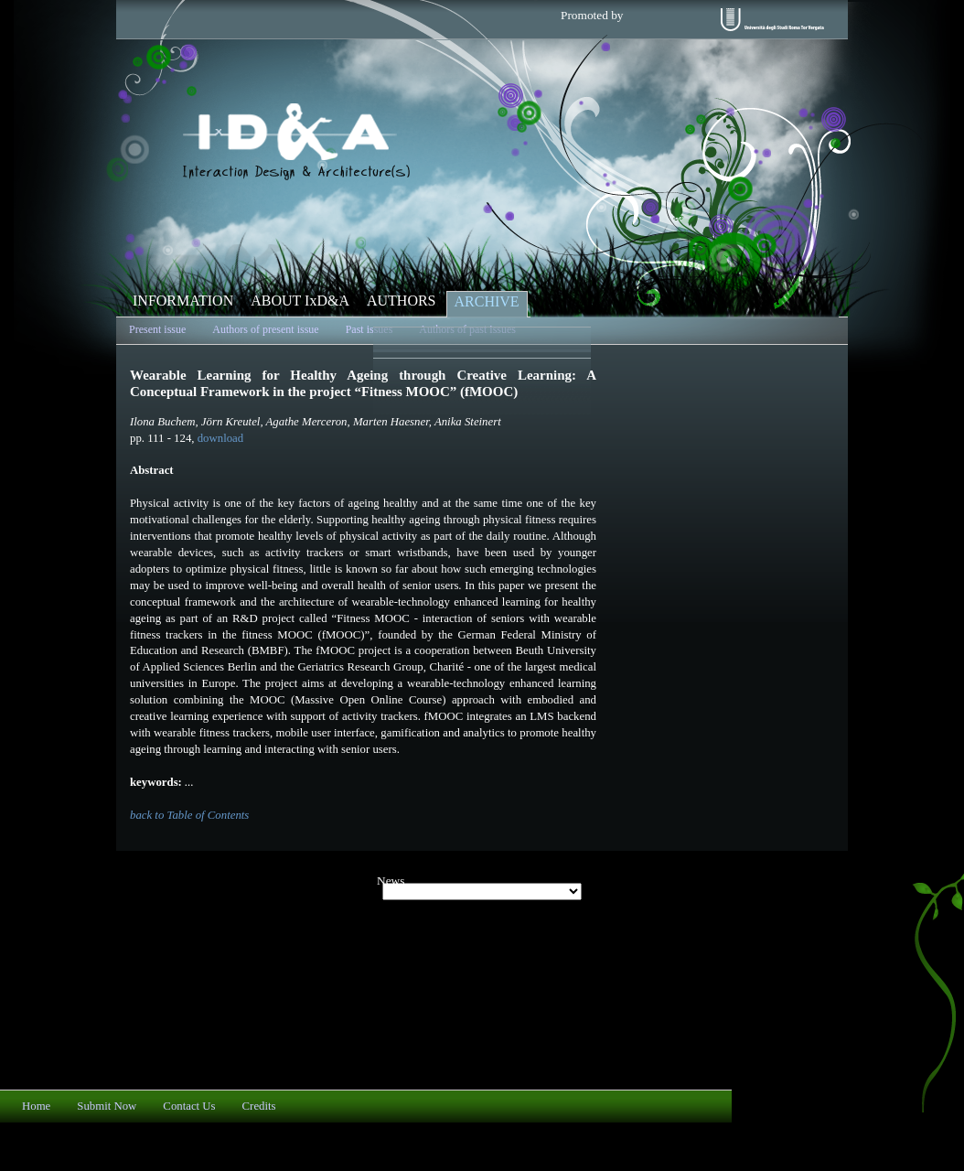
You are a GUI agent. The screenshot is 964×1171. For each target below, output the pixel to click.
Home (36, 1106)
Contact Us (189, 1106)
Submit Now (106, 1106)
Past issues (369, 329)
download (220, 438)
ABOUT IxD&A (300, 300)
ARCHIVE (487, 301)
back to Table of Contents (189, 815)
